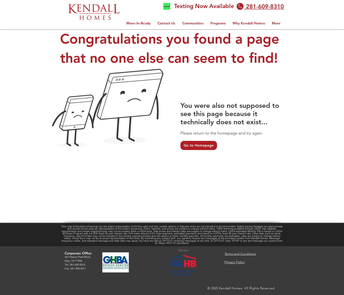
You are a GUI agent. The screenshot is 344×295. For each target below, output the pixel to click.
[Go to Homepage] (198, 145)
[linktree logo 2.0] (166, 6)
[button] (218, 23)
